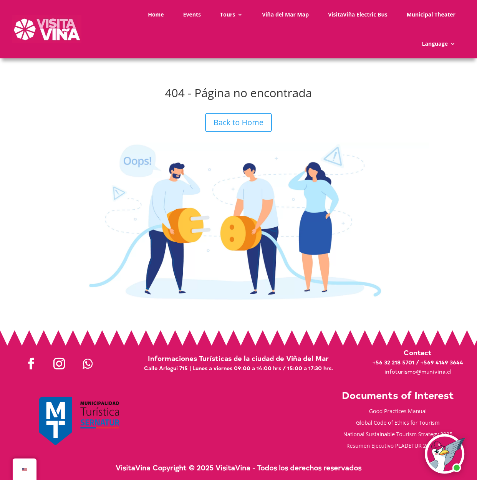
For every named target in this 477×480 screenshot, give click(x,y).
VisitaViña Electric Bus (358, 14)
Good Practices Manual (398, 412)
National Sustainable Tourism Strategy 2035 (398, 435)
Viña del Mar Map (285, 14)
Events (192, 14)
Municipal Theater (431, 14)
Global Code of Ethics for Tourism (398, 423)
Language (435, 43)
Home (156, 14)
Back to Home (238, 122)
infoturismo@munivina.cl (417, 371)
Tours (227, 14)
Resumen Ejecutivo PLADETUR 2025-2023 (397, 446)
